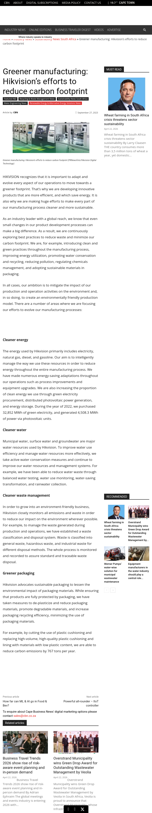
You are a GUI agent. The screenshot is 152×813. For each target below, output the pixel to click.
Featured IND (10, 99)
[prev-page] (106, 590)
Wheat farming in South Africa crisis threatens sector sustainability (126, 119)
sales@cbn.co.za (24, 716)
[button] (144, 30)
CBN (7, 3)
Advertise (114, 30)
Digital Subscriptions (42, 3)
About (18, 3)
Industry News (15, 30)
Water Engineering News (15, 103)
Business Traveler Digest (73, 30)
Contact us (92, 3)
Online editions (40, 30)
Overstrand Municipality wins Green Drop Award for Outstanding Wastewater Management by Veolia (75, 764)
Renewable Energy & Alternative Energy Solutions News (55, 103)
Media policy (71, 3)
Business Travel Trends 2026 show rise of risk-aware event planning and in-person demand (24, 764)
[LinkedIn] (68, 809)
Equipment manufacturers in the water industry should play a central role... (138, 571)
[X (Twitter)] (82, 809)
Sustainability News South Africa (55, 39)
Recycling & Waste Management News (37, 99)
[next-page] (112, 590)
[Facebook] (74, 809)
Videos (99, 30)
